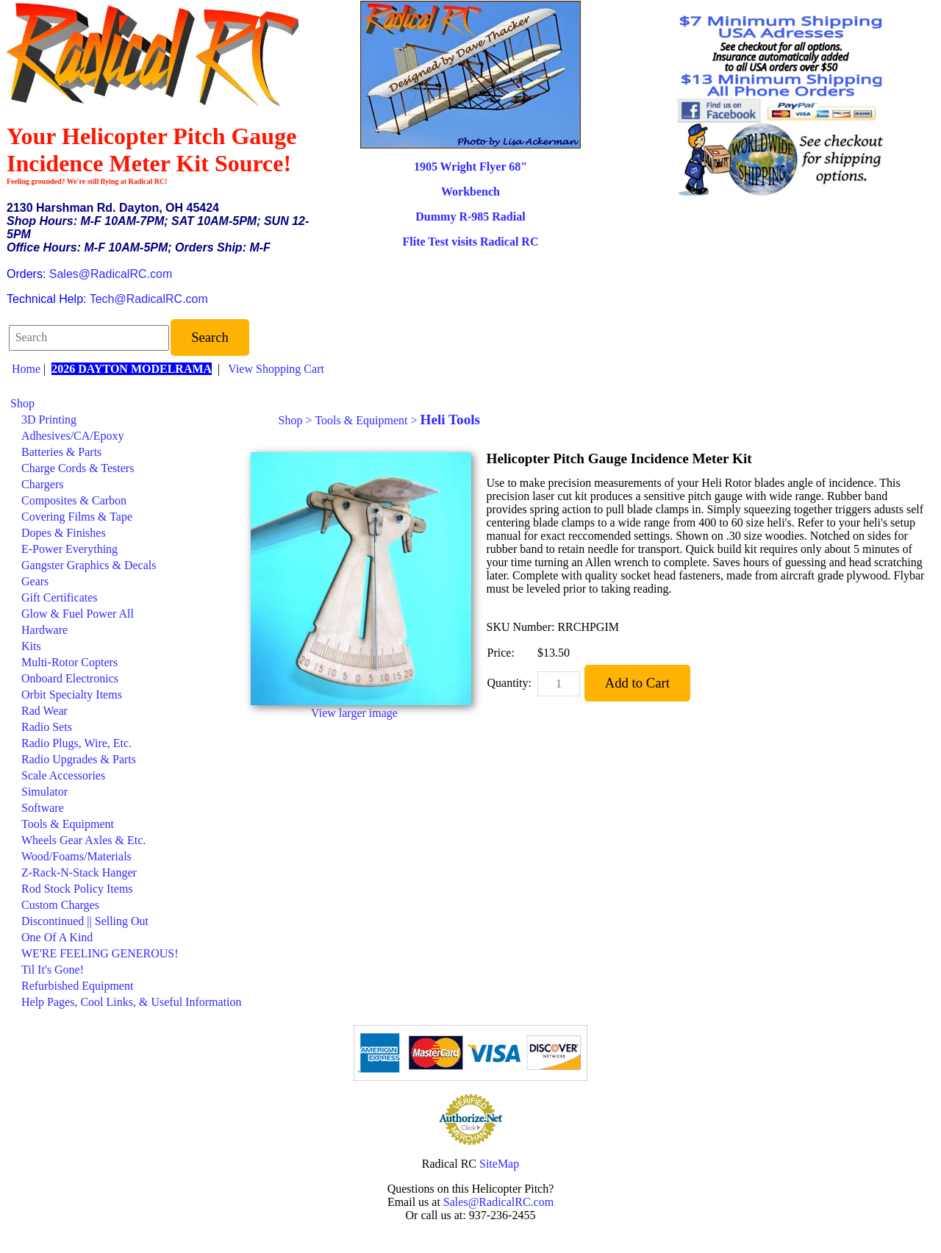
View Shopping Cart (276, 369)
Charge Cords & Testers (77, 468)
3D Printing (48, 419)
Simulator (44, 791)
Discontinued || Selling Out (85, 921)
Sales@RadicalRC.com (110, 274)
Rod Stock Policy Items (77, 888)
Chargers (42, 484)
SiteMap (499, 1163)
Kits (31, 646)
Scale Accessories (63, 775)
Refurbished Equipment (77, 985)
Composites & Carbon (73, 500)
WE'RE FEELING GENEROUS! (100, 953)
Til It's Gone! (52, 969)
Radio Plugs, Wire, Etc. (76, 743)
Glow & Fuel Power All (77, 613)
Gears (35, 581)
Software (42, 808)
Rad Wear (44, 710)
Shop (22, 403)
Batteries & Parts (61, 452)
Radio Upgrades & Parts (78, 759)
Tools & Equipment (67, 824)
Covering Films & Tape (76, 516)
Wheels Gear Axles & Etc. (83, 840)
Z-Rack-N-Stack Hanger (79, 872)
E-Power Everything (69, 549)
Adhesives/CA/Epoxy (72, 435)
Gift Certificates (59, 597)
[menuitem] (126, 403)
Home (26, 369)
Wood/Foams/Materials (76, 856)
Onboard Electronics (69, 678)
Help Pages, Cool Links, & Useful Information (131, 1002)
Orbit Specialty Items (71, 694)
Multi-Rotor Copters (69, 662)
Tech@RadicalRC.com (149, 299)
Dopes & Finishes (63, 532)
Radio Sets (46, 727)
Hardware (44, 630)
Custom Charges (60, 905)
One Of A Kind (57, 937)
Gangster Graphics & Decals (89, 565)
